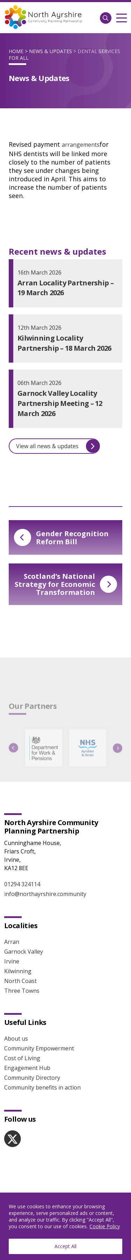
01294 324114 (22, 884)
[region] (65, 1226)
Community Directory (32, 1077)
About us (16, 1038)
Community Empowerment (39, 1048)
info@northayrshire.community (45, 894)
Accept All (65, 1246)
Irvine (11, 961)
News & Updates (50, 51)
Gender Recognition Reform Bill (61, 537)
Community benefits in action (42, 1087)
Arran (11, 942)
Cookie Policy (104, 1226)
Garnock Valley (23, 951)
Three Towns (21, 991)
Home (16, 51)
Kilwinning (17, 971)
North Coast (20, 981)
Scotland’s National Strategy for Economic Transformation (66, 584)
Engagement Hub (27, 1068)
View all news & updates (58, 446)
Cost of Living (22, 1058)
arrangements (81, 144)
